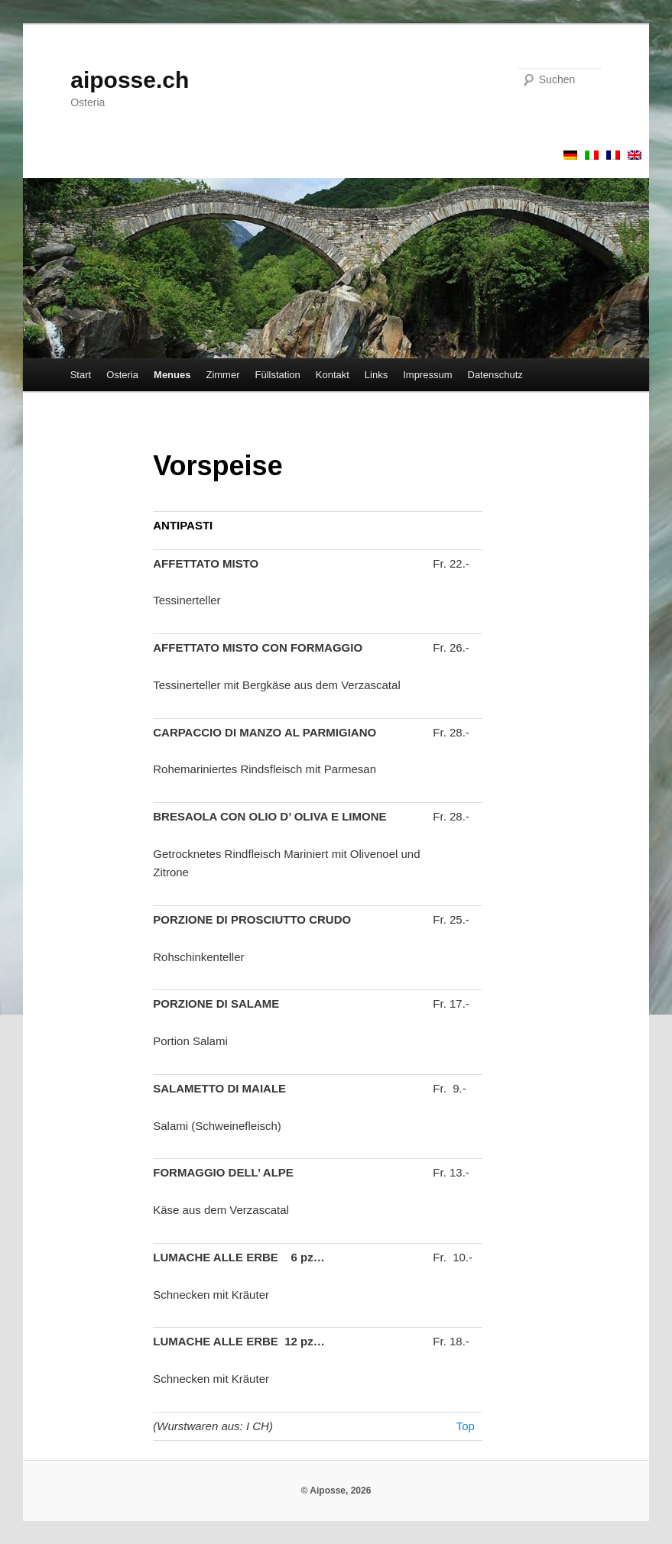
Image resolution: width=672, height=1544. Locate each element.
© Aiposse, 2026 (336, 1490)
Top (465, 1425)
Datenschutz (495, 374)
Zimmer (222, 374)
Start (80, 374)
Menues (172, 374)
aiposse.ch (129, 79)
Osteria (122, 374)
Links (376, 374)
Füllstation (277, 374)
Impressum (427, 374)
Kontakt (332, 374)
